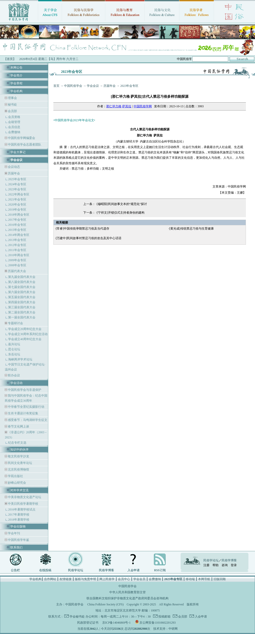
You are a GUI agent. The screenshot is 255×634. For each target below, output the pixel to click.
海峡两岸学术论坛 (20, 359)
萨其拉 (126, 106)
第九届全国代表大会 (21, 277)
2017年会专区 (17, 219)
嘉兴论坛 (14, 344)
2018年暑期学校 (18, 519)
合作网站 (50, 579)
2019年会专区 (17, 209)
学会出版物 (18, 526)
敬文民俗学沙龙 (18, 456)
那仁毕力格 (113, 106)
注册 (206, 565)
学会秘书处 (77, 616)
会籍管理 (14, 122)
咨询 (225, 565)
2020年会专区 (17, 204)
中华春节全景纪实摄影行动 (25, 406)
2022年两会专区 (18, 194)
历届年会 (14, 173)
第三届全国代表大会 (21, 307)
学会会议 (93, 86)
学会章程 (16, 83)
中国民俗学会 (73, 86)
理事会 (12, 98)
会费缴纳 (14, 132)
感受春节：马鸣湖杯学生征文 (27, 420)
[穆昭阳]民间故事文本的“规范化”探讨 (122, 204)
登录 (234, 565)
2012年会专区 (17, 245)
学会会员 (139, 579)
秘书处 (12, 104)
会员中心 (124, 579)
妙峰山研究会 (16, 482)
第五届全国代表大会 (21, 297)
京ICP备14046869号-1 (116, 622)
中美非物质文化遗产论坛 (24, 497)
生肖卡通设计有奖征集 (22, 413)
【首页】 (10, 59)
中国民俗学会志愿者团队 (24, 144)
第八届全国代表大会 (21, 282)
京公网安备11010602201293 (157, 622)
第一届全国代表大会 (21, 317)
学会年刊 (13, 533)
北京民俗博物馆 (18, 469)
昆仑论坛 (14, 349)
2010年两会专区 (18, 255)
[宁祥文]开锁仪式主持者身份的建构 (120, 212)
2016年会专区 (17, 225)
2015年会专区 (17, 230)
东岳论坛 (14, 354)
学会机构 (16, 91)
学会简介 (16, 75)
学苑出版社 (15, 476)
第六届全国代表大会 (21, 292)
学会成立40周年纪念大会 (24, 339)
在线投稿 (45, 570)
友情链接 (65, 579)
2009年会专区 (17, 260)
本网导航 (204, 579)
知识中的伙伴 (19, 449)
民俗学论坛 (75, 570)
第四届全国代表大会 (21, 302)
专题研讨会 (15, 323)
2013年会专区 (17, 240)
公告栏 (15, 570)
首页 (56, 86)
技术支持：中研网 (165, 628)
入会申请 (134, 570)
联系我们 (16, 547)
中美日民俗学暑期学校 (23, 503)
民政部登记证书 (87, 622)
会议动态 (13, 167)
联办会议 (13, 375)
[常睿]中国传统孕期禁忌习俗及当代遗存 (82, 228)
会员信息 (14, 127)
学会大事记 (18, 152)
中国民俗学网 (143, 106)
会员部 (12, 111)
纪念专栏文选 (17, 442)
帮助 (215, 565)
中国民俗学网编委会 (21, 138)
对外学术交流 (19, 490)
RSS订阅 (159, 570)
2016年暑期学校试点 (21, 509)
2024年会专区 (17, 184)
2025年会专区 (17, 179)
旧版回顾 (220, 579)
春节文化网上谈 (18, 426)
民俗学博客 (106, 570)
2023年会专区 (17, 189)
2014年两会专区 (18, 235)
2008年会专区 (17, 265)
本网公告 (16, 67)
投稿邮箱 (164, 616)
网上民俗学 (107, 579)
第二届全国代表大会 (21, 312)
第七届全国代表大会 (21, 287)
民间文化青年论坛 (19, 463)
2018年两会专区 (18, 214)
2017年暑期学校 (18, 514)
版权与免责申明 (85, 579)
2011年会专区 (17, 250)
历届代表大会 (17, 271)
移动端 (190, 579)
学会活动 (16, 383)
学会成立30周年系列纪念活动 (28, 334)
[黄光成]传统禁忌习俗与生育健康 (191, 228)
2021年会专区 (17, 199)
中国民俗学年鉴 (18, 540)
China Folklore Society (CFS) (105, 604)
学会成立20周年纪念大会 (24, 329)
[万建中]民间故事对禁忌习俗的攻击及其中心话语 (88, 238)
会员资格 (14, 117)
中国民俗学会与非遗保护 (24, 390)
